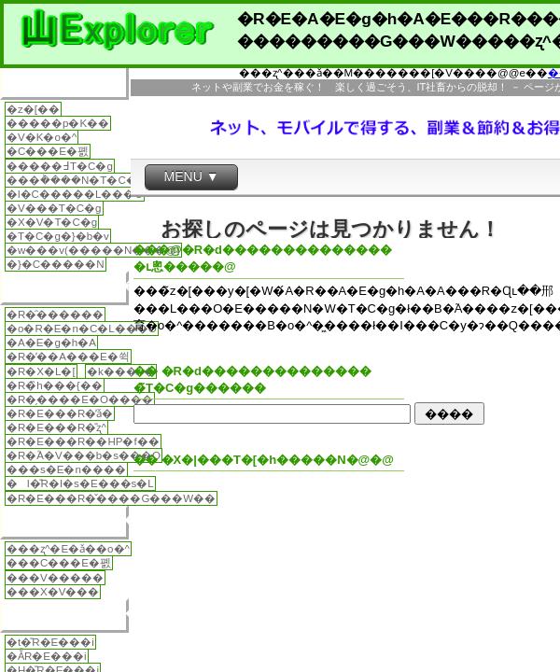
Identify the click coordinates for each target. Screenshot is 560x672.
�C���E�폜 (48, 151)
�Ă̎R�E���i (47, 656)
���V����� (55, 577)
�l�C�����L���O (75, 194)
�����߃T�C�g (60, 166)
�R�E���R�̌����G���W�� (111, 498)
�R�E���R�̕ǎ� (60, 413)
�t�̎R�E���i (50, 642)
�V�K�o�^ (42, 137)
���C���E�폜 (59, 562)
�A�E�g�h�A (51, 342)
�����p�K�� (58, 123)
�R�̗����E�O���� (80, 399)
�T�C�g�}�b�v (58, 236)
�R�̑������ (55, 314)
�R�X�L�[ (41, 371)
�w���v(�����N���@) (93, 250)
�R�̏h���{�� (55, 385)
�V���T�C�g (54, 208)
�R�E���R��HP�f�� (83, 441)
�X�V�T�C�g (52, 222)
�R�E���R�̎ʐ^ (56, 427)
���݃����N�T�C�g (75, 180)
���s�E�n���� (66, 469)
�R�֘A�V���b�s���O (84, 455)
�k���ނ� (121, 371)
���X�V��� (53, 591)
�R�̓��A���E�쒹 (68, 356)
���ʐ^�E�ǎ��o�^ (68, 548)
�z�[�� (33, 109)
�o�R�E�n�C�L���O (82, 328)
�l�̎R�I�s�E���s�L (80, 483)
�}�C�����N (56, 264)
